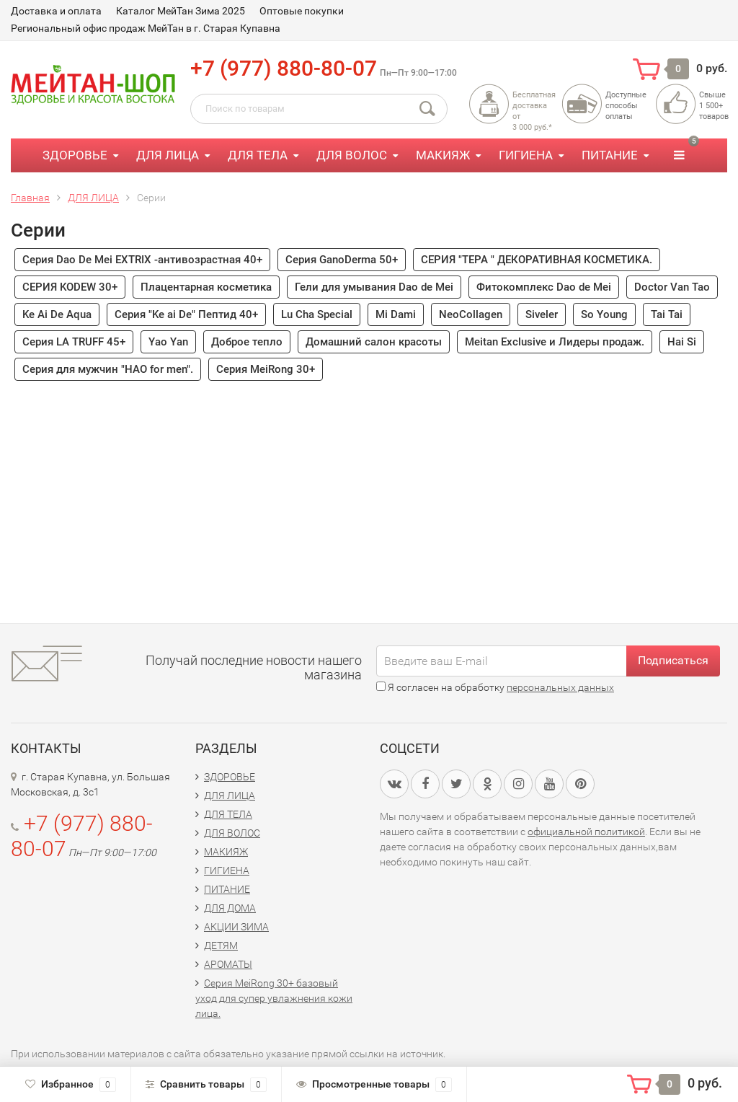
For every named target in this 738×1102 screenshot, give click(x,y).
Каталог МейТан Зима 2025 (180, 11)
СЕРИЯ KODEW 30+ (69, 287)
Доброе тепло (247, 341)
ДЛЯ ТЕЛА (258, 155)
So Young (604, 314)
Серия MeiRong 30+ (265, 369)
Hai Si (681, 341)
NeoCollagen (470, 314)
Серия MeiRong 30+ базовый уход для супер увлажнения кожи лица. (273, 998)
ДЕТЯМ (221, 945)
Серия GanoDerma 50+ (341, 259)
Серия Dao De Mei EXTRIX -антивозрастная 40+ (142, 259)
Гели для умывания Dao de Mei (374, 287)
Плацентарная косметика (206, 287)
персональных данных (560, 687)
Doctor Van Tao (672, 287)
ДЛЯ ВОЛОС (351, 155)
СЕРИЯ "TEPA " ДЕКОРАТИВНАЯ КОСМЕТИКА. (536, 259)
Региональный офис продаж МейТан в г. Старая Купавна (145, 28)
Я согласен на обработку (495, 687)
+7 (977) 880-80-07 (283, 68)
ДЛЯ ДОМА (230, 908)
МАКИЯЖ (443, 155)
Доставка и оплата (56, 11)
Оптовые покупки (301, 11)
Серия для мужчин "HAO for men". (107, 369)
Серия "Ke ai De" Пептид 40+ (186, 314)
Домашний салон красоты (374, 341)
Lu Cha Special (316, 314)
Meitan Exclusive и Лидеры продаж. (554, 341)
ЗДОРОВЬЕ (75, 155)
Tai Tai (667, 314)
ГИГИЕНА (526, 155)
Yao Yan (168, 341)
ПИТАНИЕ (610, 155)
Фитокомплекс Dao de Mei (543, 287)
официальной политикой (586, 831)
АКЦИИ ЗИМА (236, 927)
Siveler (541, 314)
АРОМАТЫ (228, 964)
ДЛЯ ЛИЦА (167, 155)
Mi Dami (395, 314)
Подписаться (673, 660)
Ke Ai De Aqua (57, 314)
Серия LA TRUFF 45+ (73, 341)
